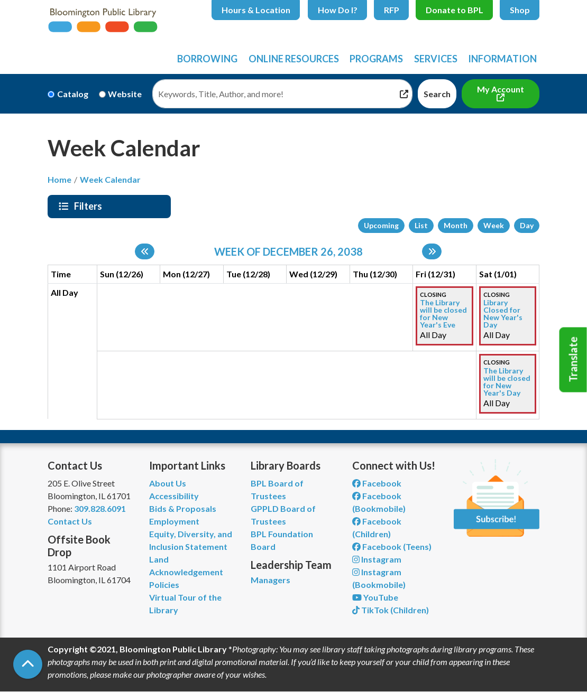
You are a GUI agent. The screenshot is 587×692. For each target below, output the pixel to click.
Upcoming (381, 225)
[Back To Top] (27, 664)
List (421, 225)
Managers (270, 580)
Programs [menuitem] (376, 58)
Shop (520, 10)
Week (493, 225)
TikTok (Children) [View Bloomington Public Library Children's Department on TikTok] (390, 610)
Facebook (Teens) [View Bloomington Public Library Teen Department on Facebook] (392, 546)
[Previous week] (144, 251)
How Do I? (337, 10)
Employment (174, 521)
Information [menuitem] (502, 58)
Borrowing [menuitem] (207, 58)
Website (125, 94)
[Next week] (432, 251)
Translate (573, 359)
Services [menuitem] (435, 58)
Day (527, 225)
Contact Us (70, 521)
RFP (391, 10)
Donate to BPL (454, 10)
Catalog (72, 94)
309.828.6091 (100, 508)
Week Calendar (110, 179)
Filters (89, 206)
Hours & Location (256, 10)
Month (455, 225)
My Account (500, 89)
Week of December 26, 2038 (288, 251)
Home (59, 179)
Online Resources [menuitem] (294, 58)
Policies (164, 584)
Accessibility (174, 496)
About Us (167, 483)
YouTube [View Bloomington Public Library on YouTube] (375, 597)
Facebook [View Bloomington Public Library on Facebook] (376, 483)
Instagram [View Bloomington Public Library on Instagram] (376, 559)
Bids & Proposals (182, 508)
